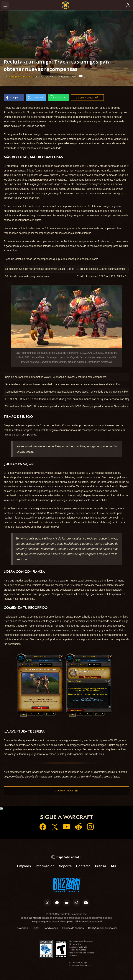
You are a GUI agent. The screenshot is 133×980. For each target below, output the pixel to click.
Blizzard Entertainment (21, 76)
